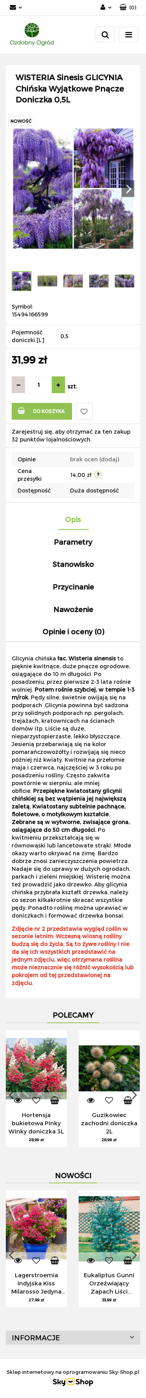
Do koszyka (41, 410)
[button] (128, 7)
